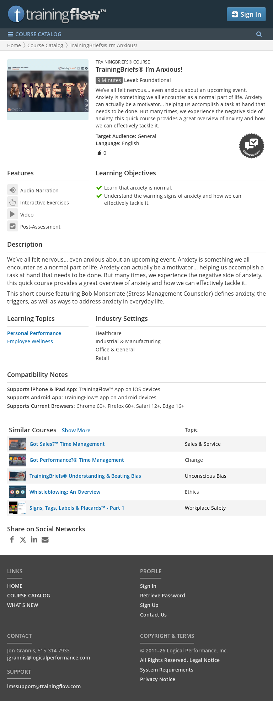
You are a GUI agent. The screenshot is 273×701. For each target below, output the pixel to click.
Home (14, 45)
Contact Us (153, 614)
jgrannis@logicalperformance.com (48, 657)
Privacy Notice (157, 679)
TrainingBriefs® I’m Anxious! (103, 45)
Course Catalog (45, 45)
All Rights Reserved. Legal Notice (180, 660)
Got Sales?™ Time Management (67, 443)
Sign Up (149, 605)
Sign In (246, 14)
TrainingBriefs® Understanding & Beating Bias (85, 475)
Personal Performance (34, 333)
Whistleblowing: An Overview (65, 491)
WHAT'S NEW (22, 605)
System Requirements (166, 669)
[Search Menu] (259, 34)
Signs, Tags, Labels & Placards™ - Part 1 (77, 507)
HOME (14, 585)
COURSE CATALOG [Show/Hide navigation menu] (34, 34)
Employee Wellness (30, 341)
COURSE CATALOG (28, 595)
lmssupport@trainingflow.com (44, 686)
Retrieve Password (162, 595)
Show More (76, 430)
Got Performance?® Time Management (77, 459)
